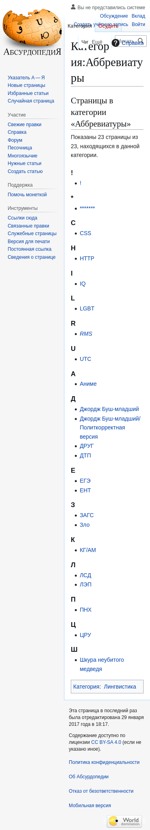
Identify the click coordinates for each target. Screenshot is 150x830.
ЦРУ (85, 635)
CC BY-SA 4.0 (106, 742)
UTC (85, 359)
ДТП (85, 455)
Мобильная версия (90, 805)
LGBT (87, 308)
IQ (83, 283)
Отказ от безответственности (101, 791)
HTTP (87, 258)
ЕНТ (85, 490)
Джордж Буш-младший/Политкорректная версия (110, 427)
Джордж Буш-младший (109, 409)
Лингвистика (120, 686)
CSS (85, 233)
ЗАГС (87, 515)
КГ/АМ (88, 550)
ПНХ (86, 609)
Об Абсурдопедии (89, 777)
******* (87, 208)
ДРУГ (87, 446)
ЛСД (85, 575)
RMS (86, 333)
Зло (85, 525)
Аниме (88, 384)
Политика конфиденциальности (104, 762)
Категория (86, 686)
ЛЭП (85, 584)
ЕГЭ (85, 480)
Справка (127, 43)
